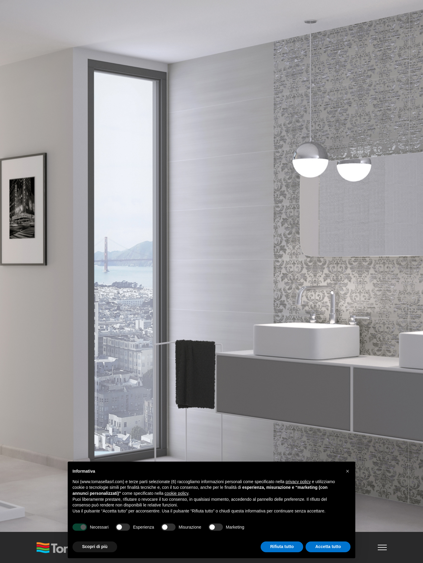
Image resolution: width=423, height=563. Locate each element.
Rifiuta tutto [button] (282, 546)
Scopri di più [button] (95, 546)
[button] (347, 471)
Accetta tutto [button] (328, 546)
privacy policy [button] (298, 481)
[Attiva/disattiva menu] (382, 547)
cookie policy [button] (176, 493)
